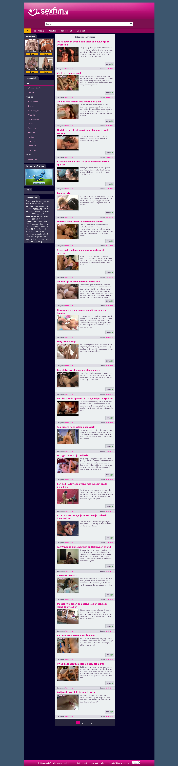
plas (40, 219)
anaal (28, 216)
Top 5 (28, 189)
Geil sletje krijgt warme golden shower (79, 369)
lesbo (45, 229)
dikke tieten (30, 204)
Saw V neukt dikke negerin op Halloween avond (84, 546)
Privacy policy (82, 763)
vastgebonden (43, 241)
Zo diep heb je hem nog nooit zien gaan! (79, 101)
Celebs (30, 123)
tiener (46, 216)
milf (45, 221)
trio (33, 229)
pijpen (28, 219)
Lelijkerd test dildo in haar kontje (76, 692)
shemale (38, 234)
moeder (45, 203)
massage (37, 209)
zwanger (46, 201)
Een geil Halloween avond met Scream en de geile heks (82, 485)
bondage (36, 226)
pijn (36, 239)
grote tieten (30, 234)
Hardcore (31, 137)
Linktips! (81, 31)
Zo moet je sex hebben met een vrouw (78, 281)
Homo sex (32, 141)
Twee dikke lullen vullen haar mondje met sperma (80, 251)
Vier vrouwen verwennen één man (76, 635)
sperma (35, 224)
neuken (39, 229)
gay (48, 226)
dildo (31, 241)
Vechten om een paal (69, 73)
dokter (39, 214)
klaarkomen (39, 206)
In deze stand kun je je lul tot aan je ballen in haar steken (82, 517)
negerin (45, 236)
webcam (28, 209)
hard (32, 239)
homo (43, 226)
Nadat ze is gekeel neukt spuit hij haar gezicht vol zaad (83, 132)
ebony (37, 211)
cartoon (29, 226)
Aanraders (30, 36)
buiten (47, 206)
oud (27, 241)
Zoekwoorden (32, 197)
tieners (31, 211)
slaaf (41, 224)
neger (33, 216)
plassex (28, 224)
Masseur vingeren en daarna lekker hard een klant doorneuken (82, 605)
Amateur (31, 115)
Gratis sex (30, 201)
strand (28, 229)
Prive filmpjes (33, 110)
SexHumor (32, 150)
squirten (46, 209)
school (45, 234)
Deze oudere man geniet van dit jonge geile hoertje (82, 311)
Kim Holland (66, 31)
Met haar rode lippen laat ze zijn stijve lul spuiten (85, 398)
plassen (28, 214)
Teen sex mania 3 (66, 575)
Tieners (31, 106)
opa (45, 219)
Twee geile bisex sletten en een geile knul (80, 663)
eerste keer (30, 236)
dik (36, 241)
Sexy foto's (32, 159)
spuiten (41, 239)
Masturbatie (33, 101)
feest (27, 239)
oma (39, 216)
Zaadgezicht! (64, 193)
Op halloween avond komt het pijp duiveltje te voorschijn (83, 43)
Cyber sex (32, 128)
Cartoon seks (33, 119)
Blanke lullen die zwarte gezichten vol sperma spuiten (83, 163)
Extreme (31, 132)
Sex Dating (39, 31)
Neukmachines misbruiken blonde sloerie (80, 221)
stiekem (38, 204)
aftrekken (29, 206)
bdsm (48, 239)
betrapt (39, 201)
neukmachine (39, 231)
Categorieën (31, 78)
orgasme (29, 221)
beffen (35, 219)
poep (46, 224)
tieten (40, 221)
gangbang (29, 231)
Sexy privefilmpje (66, 341)
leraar (45, 214)
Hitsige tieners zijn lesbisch (72, 455)
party (34, 214)
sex (27, 211)
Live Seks (31, 92)
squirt (35, 221)
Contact (94, 763)
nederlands (45, 211)
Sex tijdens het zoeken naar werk (76, 426)
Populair (52, 31)
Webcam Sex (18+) (35, 88)
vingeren (38, 236)
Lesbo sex (32, 146)
